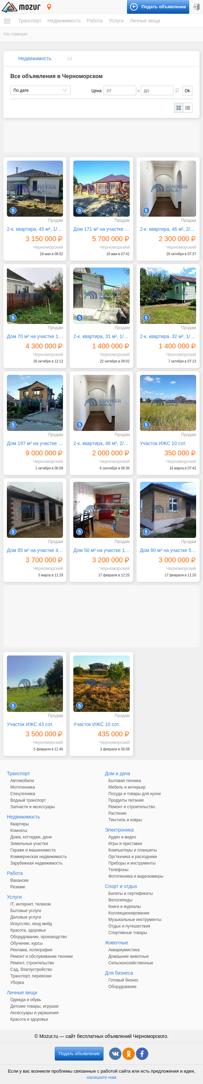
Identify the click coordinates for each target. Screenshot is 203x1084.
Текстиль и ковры (125, 819)
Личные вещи (145, 20)
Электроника (119, 830)
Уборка (17, 982)
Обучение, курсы (26, 943)
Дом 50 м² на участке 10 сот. (101, 550)
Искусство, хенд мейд (31, 923)
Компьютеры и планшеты (132, 850)
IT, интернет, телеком (30, 904)
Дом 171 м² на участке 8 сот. (101, 229)
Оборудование (122, 986)
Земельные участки (29, 843)
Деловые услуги (25, 917)
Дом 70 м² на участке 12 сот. (35, 336)
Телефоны (118, 869)
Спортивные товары (127, 932)
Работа (95, 20)
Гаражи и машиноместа (32, 850)
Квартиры (19, 824)
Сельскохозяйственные (130, 963)
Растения (117, 813)
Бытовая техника (124, 780)
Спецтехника (22, 793)
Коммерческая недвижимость (38, 856)
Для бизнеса (119, 973)
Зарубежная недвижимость (36, 863)
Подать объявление (79, 1053)
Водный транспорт (28, 800)
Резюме (17, 887)
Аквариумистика (124, 949)
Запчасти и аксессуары (32, 806)
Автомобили (22, 780)
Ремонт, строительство (32, 963)
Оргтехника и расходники (132, 856)
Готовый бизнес (123, 980)
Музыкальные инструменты (134, 919)
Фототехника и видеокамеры (135, 876)
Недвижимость (64, 20)
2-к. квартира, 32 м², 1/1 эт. (168, 336)
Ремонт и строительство (131, 806)
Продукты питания (126, 800)
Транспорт (29, 20)
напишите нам (101, 1077)
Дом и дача (117, 773)
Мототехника (22, 787)
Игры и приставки (125, 843)
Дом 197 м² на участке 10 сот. (35, 443)
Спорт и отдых (121, 886)
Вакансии (19, 880)
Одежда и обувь (25, 999)
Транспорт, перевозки (31, 976)
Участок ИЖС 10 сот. (163, 443)
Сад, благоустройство (31, 969)
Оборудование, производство (38, 936)
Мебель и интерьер (127, 787)
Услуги (116, 20)
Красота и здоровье (29, 1019)
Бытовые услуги (25, 910)
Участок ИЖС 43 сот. (30, 724)
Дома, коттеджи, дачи (31, 837)
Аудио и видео (122, 837)
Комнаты (18, 830)
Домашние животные (128, 956)
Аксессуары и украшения (34, 1012)
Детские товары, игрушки (34, 1006)
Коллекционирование (128, 913)
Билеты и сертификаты (130, 893)
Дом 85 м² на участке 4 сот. (35, 550)
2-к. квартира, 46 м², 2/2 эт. (168, 229)
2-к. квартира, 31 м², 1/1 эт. (101, 336)
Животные (116, 942)
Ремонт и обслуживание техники (41, 956)
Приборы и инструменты (132, 863)
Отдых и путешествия (129, 926)
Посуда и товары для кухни (134, 793)
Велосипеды (120, 900)
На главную (15, 33)
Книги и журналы (124, 906)
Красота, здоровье (28, 930)
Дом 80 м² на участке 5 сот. (168, 550)
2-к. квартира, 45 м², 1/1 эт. (35, 229)
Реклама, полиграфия (31, 949)
